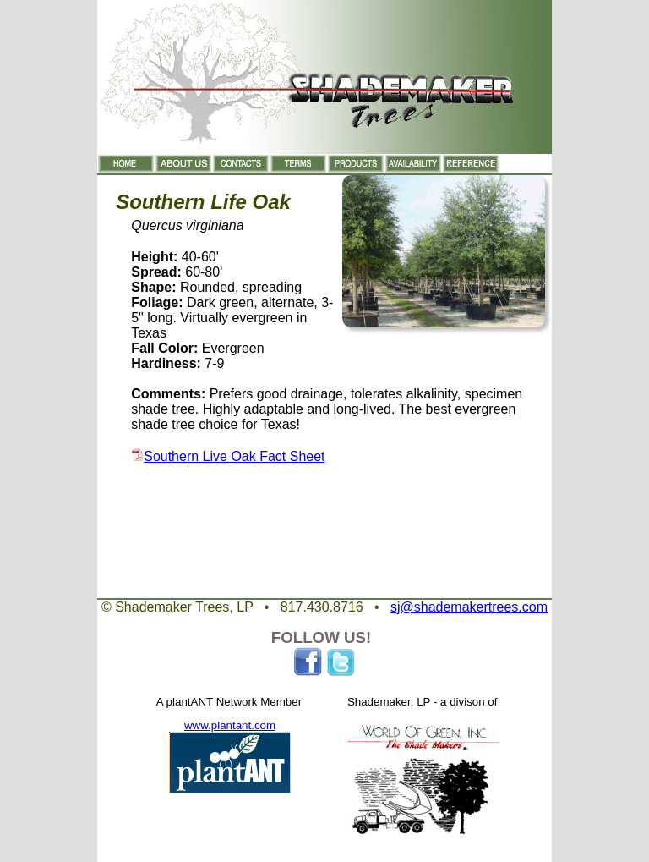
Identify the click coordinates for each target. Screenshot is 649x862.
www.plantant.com (229, 725)
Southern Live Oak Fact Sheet (234, 456)
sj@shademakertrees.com (469, 607)
